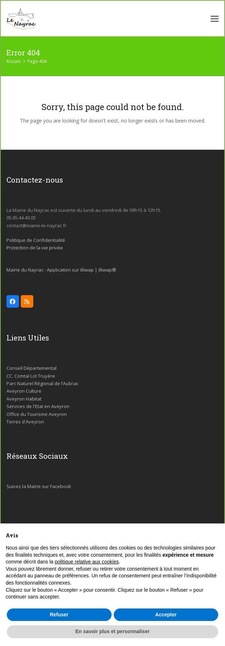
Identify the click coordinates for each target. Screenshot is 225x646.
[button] (215, 19)
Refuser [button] (59, 614)
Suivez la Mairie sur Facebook (38, 486)
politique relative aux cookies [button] (87, 562)
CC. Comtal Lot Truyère (30, 376)
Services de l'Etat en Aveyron (37, 406)
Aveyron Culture (23, 391)
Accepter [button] (166, 614)
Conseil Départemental (31, 368)
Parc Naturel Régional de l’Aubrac (42, 383)
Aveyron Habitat (23, 399)
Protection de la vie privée (34, 247)
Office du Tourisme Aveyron (36, 414)
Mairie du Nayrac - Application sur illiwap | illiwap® (61, 270)
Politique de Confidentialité (35, 240)
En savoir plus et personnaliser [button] (112, 631)
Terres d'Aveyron (25, 421)
